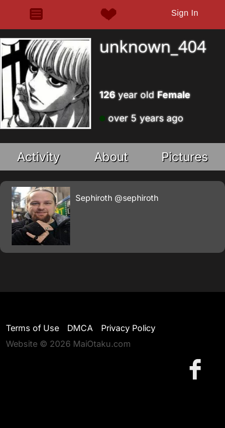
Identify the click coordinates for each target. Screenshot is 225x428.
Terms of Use (32, 328)
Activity (38, 156)
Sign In (184, 13)
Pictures (184, 156)
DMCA (80, 328)
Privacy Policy (128, 328)
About (111, 156)
